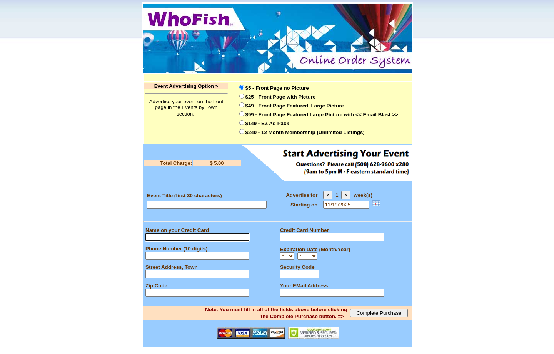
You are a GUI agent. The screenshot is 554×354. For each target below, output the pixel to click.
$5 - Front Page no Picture (277, 88)
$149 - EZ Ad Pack (267, 123)
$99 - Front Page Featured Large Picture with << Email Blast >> (321, 114)
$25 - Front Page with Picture (280, 97)
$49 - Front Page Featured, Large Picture (294, 106)
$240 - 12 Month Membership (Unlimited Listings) (305, 132)
